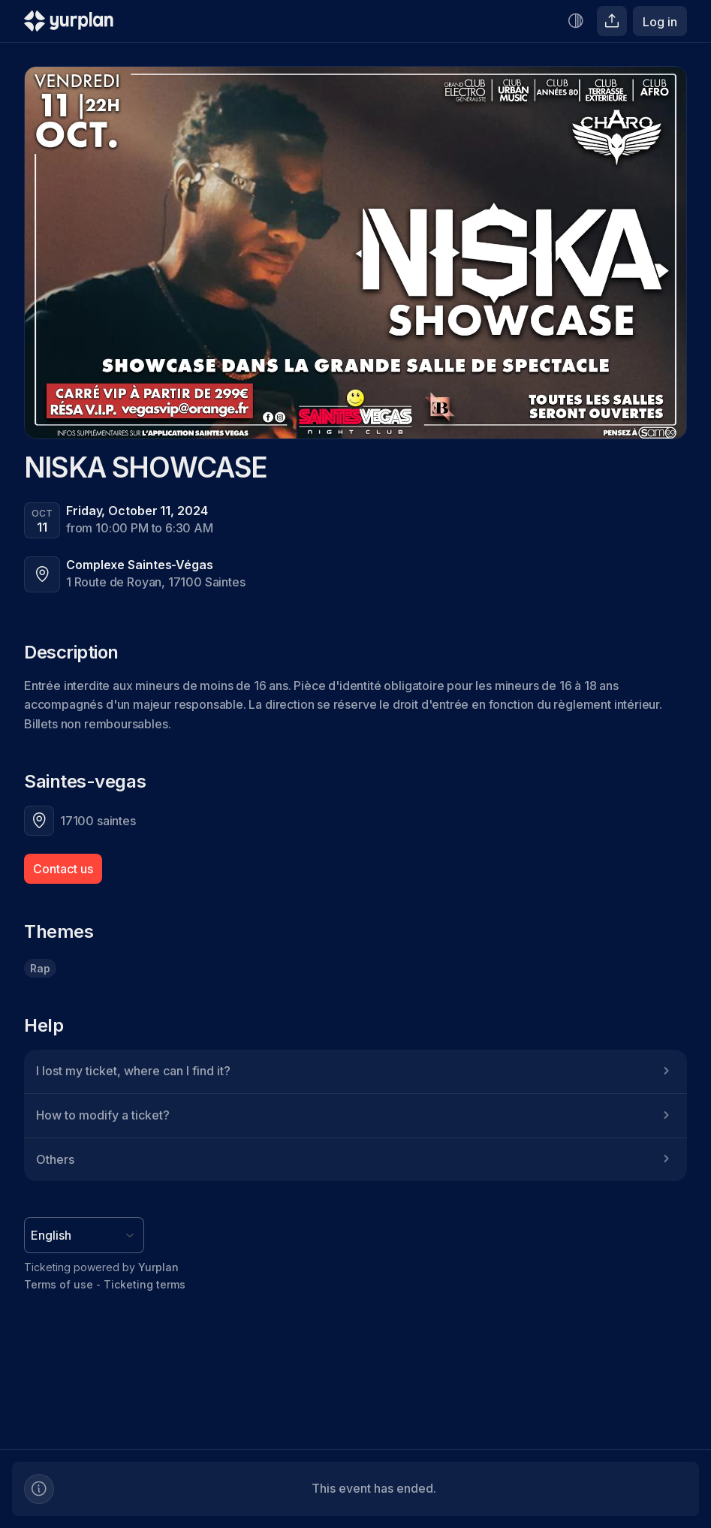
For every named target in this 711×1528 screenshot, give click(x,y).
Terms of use (58, 1284)
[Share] (612, 21)
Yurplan (158, 1267)
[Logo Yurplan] (68, 24)
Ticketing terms (144, 1284)
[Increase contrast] (576, 21)
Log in (660, 21)
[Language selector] (84, 1235)
